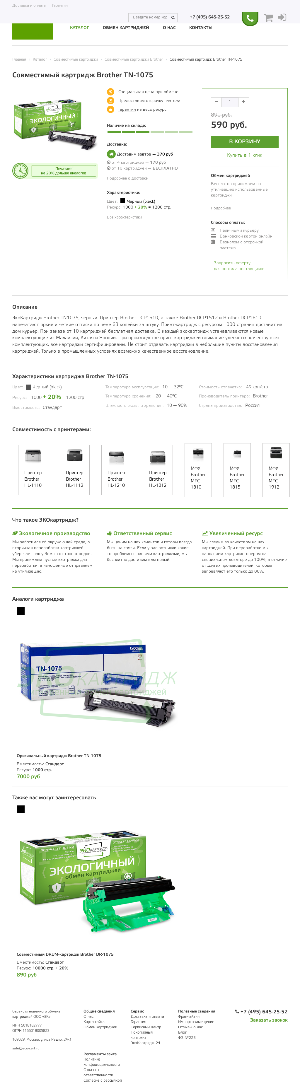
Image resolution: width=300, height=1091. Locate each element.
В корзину (244, 141)
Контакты (200, 28)
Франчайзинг (189, 1016)
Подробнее (221, 208)
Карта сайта (94, 1021)
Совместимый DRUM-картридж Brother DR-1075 (65, 954)
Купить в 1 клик (244, 155)
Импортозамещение (196, 1021)
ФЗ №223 (187, 1037)
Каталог (79, 28)
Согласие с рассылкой (102, 1080)
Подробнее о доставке (127, 178)
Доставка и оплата (29, 5)
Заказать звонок (269, 1020)
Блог (182, 1032)
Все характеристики (124, 217)
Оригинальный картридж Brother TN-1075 (59, 756)
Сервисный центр (146, 1027)
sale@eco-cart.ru (26, 1048)
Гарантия (60, 5)
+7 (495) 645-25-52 (210, 6)
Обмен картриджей (126, 28)
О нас (169, 28)
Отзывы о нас (190, 1027)
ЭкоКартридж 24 (145, 1042)
